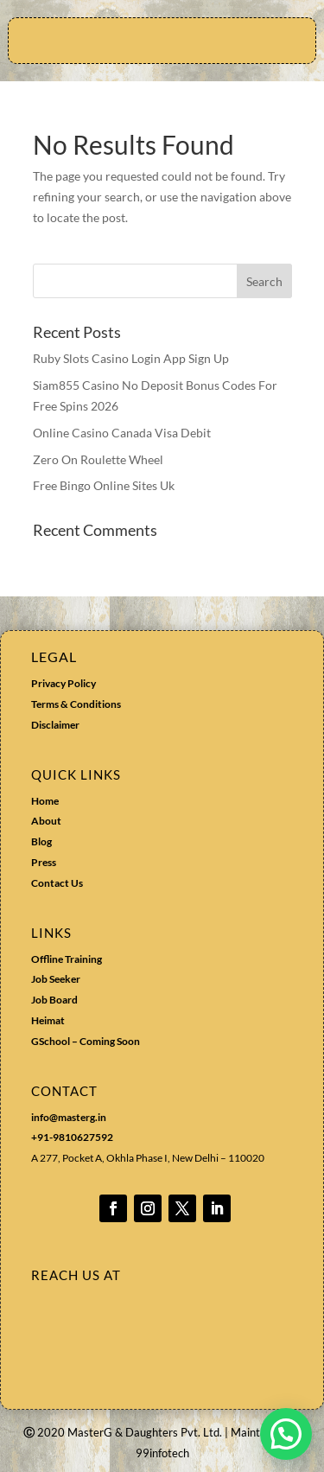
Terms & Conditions (76, 704)
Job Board (54, 999)
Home (45, 800)
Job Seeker (55, 978)
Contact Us (57, 882)
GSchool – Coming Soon (86, 1041)
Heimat (48, 1020)
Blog (41, 841)
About (46, 820)
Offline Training (66, 959)
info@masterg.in (68, 1117)
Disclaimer (55, 724)
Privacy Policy (63, 683)
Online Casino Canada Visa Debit (122, 432)
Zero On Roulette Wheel (98, 459)
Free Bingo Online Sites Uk (104, 485)
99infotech (162, 1453)
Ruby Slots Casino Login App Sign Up (131, 358)
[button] (286, 1434)
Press (43, 862)
